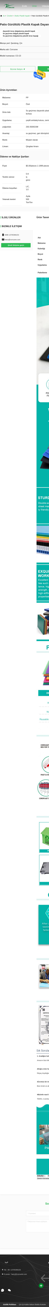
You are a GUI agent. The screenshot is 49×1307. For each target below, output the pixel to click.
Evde (24, 6)
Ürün (34, 6)
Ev (4, 16)
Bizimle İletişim (17, 69)
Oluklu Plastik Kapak (21, 16)
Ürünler (9, 16)
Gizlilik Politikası (9, 1304)
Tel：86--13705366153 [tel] (11, 1270)
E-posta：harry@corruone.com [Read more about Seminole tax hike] (14, 1274)
